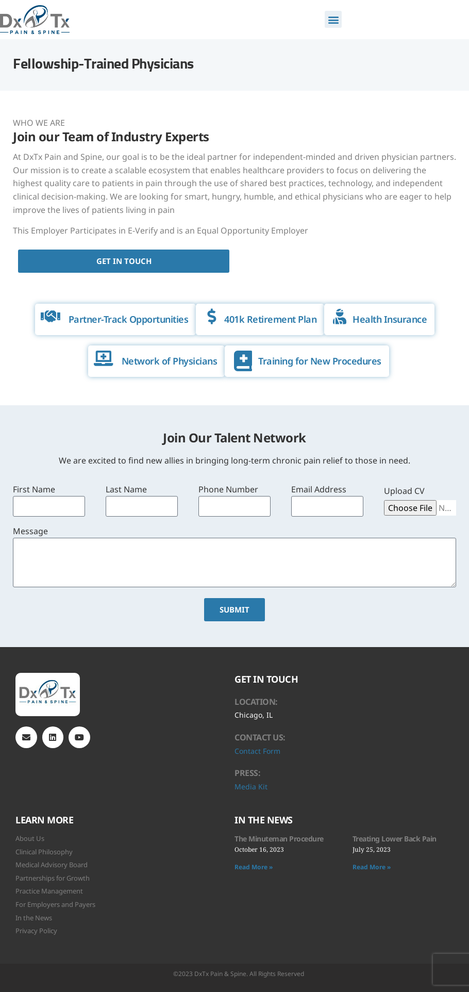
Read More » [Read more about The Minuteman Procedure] (253, 867)
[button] (333, 19)
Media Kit (250, 786)
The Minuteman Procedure (279, 839)
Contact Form (257, 751)
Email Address (318, 490)
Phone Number (228, 490)
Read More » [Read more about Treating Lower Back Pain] (372, 867)
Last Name (126, 490)
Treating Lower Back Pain (395, 839)
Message (30, 532)
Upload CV (404, 492)
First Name (34, 490)
